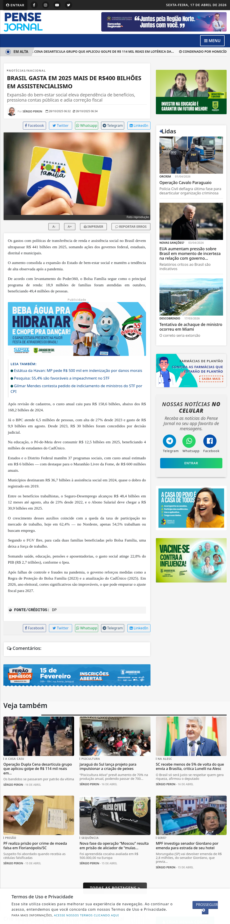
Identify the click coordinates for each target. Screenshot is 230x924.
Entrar (15, 5)
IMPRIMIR (93, 226)
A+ (70, 226)
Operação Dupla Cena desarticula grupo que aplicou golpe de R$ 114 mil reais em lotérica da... (90, 51)
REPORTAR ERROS (131, 226)
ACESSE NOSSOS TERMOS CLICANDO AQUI (86, 915)
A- (53, 226)
